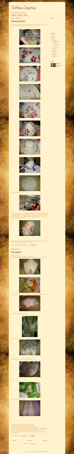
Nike (59, 63)
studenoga (55, 46)
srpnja (54, 53)
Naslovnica (14, 15)
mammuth (40, 451)
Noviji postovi (14, 440)
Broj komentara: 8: (23, 435)
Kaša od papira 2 (16, 252)
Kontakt (25, 15)
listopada (54, 48)
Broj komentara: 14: (23, 244)
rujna (54, 49)
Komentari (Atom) (32, 443)
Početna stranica (30, 440)
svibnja (54, 56)
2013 (53, 35)
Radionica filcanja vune (18, 21)
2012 (53, 37)
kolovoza (55, 51)
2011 (53, 38)
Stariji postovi (45, 440)
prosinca (54, 40)
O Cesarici (20, 15)
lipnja (54, 54)
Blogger (46, 451)
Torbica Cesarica (23, 8)
